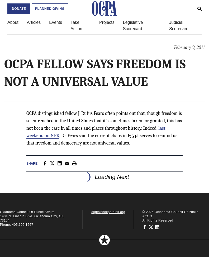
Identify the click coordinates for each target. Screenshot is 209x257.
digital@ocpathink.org (108, 212)
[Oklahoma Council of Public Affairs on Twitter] (151, 227)
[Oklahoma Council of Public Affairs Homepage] (104, 8)
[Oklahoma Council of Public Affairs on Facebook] (144, 227)
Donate (19, 9)
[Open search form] (199, 8)
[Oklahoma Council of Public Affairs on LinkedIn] (157, 227)
